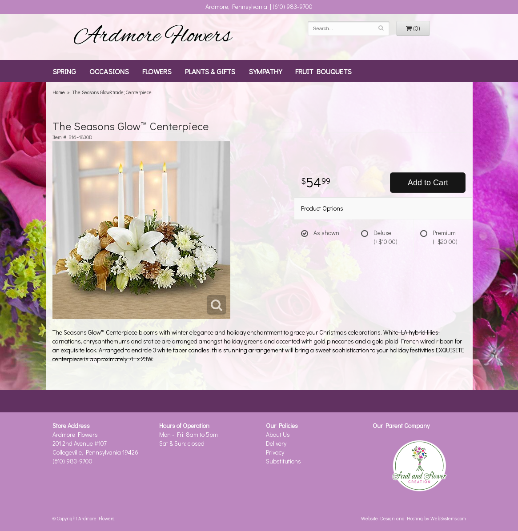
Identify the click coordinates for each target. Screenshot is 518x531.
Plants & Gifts (210, 71)
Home (58, 92)
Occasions (109, 71)
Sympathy (265, 71)
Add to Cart (428, 182)
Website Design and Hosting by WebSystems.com (413, 518)
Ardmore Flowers (152, 37)
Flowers (157, 71)
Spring (64, 71)
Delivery (276, 443)
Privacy (275, 452)
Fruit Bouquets (323, 71)
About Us (278, 434)
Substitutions (283, 461)
